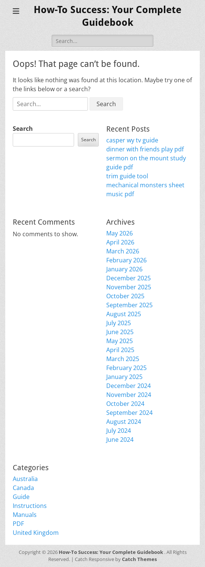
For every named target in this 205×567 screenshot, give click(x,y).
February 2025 (126, 368)
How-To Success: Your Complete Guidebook (111, 552)
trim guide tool (127, 176)
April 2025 (120, 350)
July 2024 (118, 430)
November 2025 (128, 287)
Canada (23, 488)
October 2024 (125, 404)
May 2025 (119, 341)
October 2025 (125, 296)
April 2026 (120, 242)
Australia (25, 479)
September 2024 (129, 413)
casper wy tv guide (132, 140)
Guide (21, 497)
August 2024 (123, 421)
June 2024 (120, 439)
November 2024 (128, 395)
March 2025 (122, 359)
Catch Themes (139, 559)
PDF (18, 524)
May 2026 (119, 233)
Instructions (30, 506)
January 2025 (124, 377)
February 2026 (126, 260)
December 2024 (128, 386)
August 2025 (123, 314)
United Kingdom (36, 533)
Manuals (25, 515)
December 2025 (128, 278)
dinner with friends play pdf (145, 149)
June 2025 (120, 332)
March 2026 (122, 251)
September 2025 (129, 305)
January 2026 (124, 269)
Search (23, 128)
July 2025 (118, 323)
